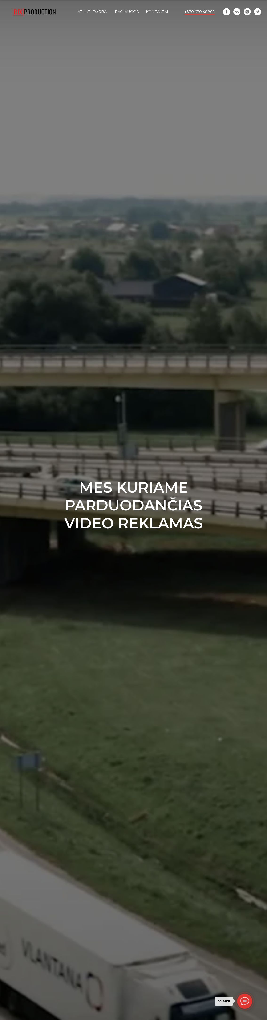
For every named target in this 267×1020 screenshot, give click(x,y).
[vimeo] (257, 11)
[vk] (236, 11)
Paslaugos (127, 12)
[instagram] (247, 11)
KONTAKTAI (157, 12)
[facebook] (226, 11)
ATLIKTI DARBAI (92, 12)
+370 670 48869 (199, 12)
